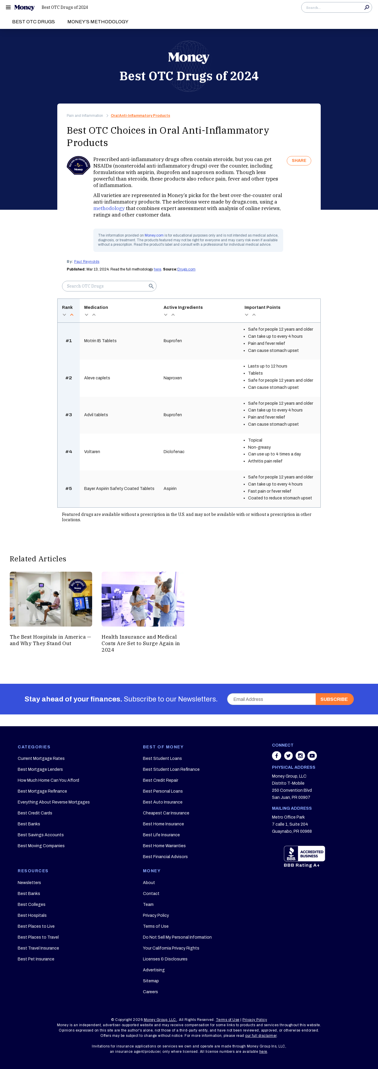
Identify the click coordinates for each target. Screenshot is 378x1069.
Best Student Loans (162, 758)
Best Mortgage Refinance (42, 791)
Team (148, 904)
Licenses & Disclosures (165, 959)
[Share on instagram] (301, 759)
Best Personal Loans (163, 791)
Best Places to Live (36, 926)
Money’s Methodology (97, 21)
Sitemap (151, 981)
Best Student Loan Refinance (171, 769)
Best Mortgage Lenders (40, 769)
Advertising (154, 970)
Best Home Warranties (164, 846)
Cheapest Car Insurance (166, 813)
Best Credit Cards (35, 813)
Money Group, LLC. (160, 1020)
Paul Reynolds (87, 262)
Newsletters (29, 883)
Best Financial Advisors (165, 857)
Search (366, 7)
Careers (150, 992)
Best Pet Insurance (36, 959)
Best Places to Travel (38, 937)
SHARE (299, 160)
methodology (109, 208)
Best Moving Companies (41, 846)
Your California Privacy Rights (171, 948)
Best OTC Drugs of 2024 (65, 7)
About (149, 883)
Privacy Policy (156, 915)
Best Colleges (31, 904)
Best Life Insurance (161, 835)
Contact (151, 893)
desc (64, 315)
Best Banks (29, 824)
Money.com (154, 235)
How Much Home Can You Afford (48, 780)
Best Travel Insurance (38, 948)
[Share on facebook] (277, 759)
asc (71, 315)
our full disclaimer (261, 1036)
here (157, 269)
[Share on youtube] (312, 759)
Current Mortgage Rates (41, 758)
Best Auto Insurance (163, 802)
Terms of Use (156, 926)
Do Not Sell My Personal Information (177, 937)
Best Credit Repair (160, 780)
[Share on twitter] (289, 759)
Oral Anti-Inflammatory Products (140, 116)
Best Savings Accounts (41, 835)
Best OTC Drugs (33, 21)
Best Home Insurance (163, 824)
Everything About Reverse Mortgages (54, 802)
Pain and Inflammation (85, 116)
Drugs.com (186, 269)
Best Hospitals (32, 915)
